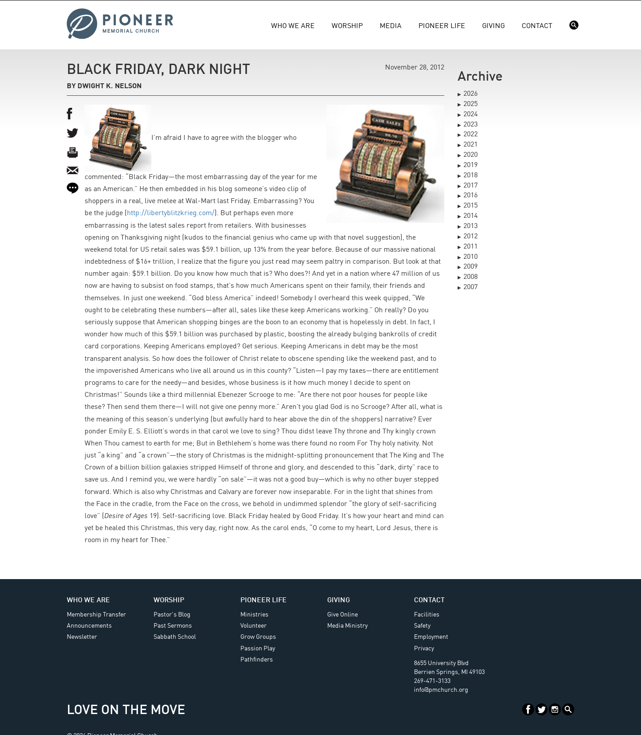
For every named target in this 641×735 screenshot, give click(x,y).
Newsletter (82, 637)
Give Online (342, 615)
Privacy (424, 648)
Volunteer (253, 626)
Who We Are (293, 26)
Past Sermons (173, 626)
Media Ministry (347, 626)
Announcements (89, 626)
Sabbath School (175, 637)
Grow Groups (258, 637)
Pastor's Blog (172, 615)
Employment (431, 637)
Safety (422, 626)
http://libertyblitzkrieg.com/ (171, 213)
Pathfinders (256, 660)
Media (391, 26)
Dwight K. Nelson (109, 86)
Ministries (254, 615)
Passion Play (257, 648)
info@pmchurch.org (441, 690)
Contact (537, 26)
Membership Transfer (96, 615)
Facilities (426, 615)
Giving (493, 26)
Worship (347, 26)
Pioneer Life (441, 26)
